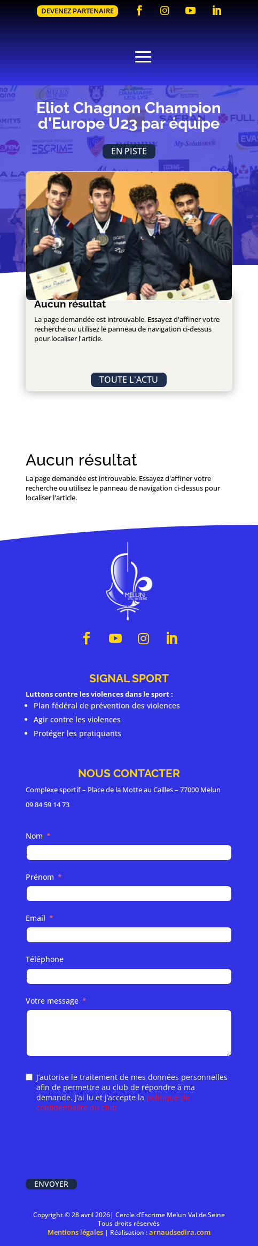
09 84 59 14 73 (47, 804)
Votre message (52, 1001)
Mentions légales (75, 1232)
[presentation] (107, 1147)
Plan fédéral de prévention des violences (107, 705)
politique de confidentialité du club (113, 1102)
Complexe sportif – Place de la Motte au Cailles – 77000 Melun (123, 789)
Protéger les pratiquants (77, 733)
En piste (129, 151)
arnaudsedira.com (179, 1232)
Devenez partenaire (77, 10)
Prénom (40, 877)
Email (35, 918)
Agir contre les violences (77, 719)
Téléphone (45, 959)
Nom (34, 836)
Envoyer (51, 1184)
